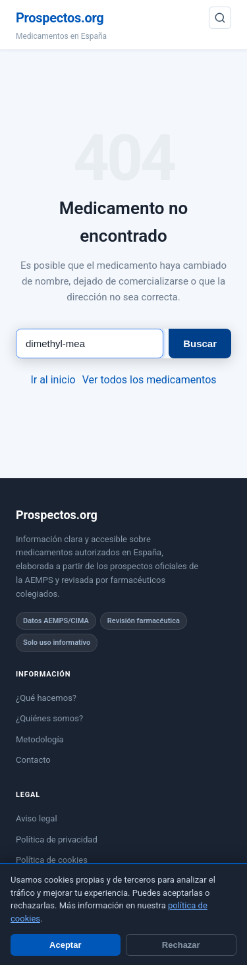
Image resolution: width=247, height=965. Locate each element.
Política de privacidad (56, 839)
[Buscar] (220, 18)
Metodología (40, 739)
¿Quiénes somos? (49, 718)
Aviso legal (36, 818)
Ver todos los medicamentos (149, 379)
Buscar (200, 343)
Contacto (33, 760)
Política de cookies (52, 860)
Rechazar (181, 945)
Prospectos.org (59, 18)
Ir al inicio (52, 379)
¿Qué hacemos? (46, 698)
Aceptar (65, 945)
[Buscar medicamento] (89, 343)
